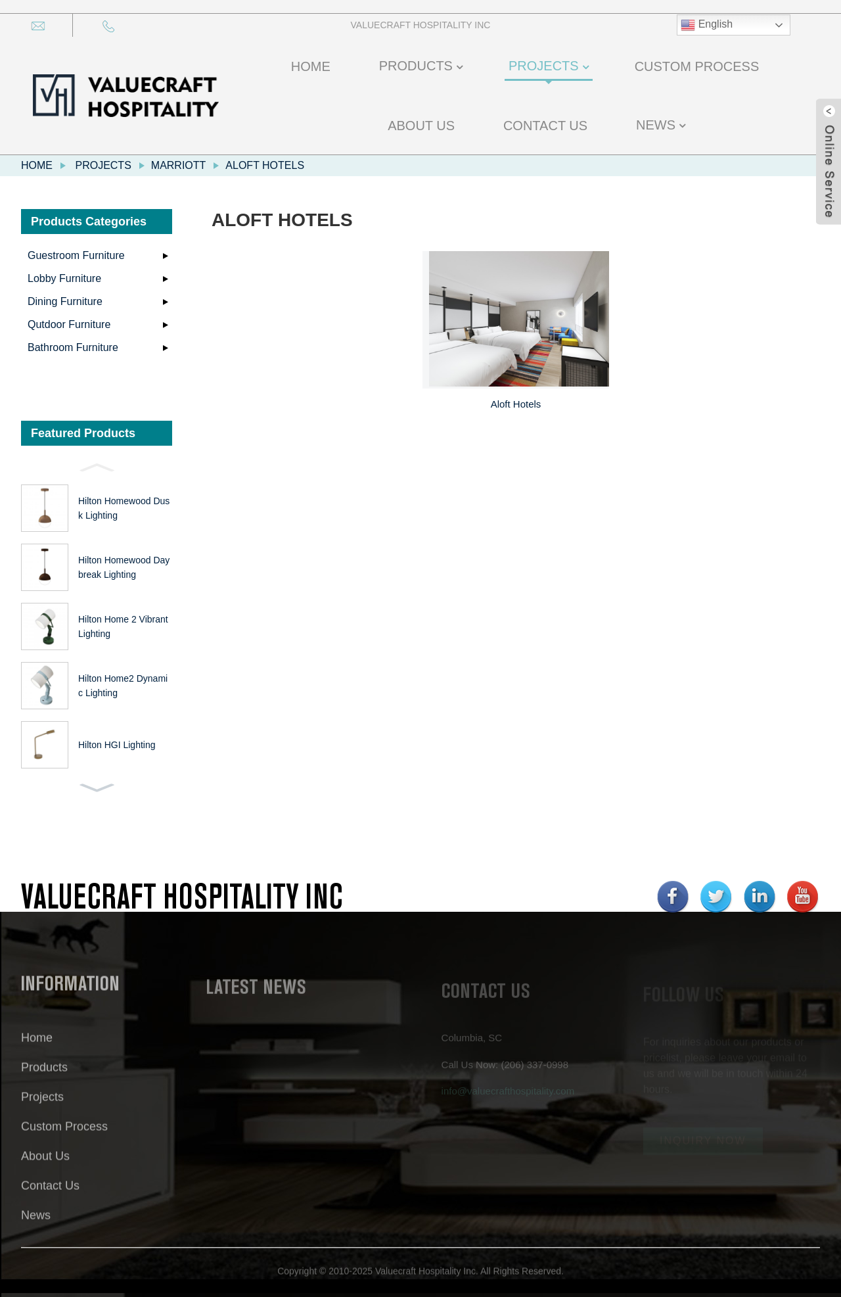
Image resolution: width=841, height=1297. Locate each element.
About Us (45, 1164)
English (707, 25)
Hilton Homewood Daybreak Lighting (124, 567)
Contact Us (50, 1194)
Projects (103, 165)
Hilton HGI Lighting (117, 745)
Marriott (178, 165)
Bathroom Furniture (73, 347)
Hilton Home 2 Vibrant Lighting (123, 626)
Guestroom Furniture (76, 255)
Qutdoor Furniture (69, 324)
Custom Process (64, 1135)
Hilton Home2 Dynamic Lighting (123, 685)
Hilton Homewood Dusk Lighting (124, 508)
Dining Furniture (65, 301)
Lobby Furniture (64, 278)
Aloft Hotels (264, 165)
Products (44, 1076)
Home (37, 165)
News (36, 1224)
